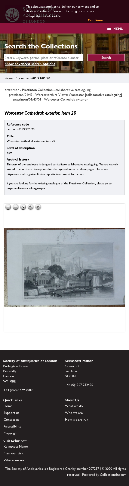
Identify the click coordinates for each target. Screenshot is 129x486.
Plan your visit (14, 453)
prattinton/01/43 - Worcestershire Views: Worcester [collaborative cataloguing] (65, 95)
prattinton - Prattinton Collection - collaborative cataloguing (47, 90)
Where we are (14, 460)
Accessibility (12, 426)
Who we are (74, 413)
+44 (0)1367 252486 (79, 385)
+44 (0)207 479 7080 (18, 390)
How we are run (76, 419)
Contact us (11, 419)
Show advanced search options (30, 64)
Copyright (11, 433)
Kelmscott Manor (16, 446)
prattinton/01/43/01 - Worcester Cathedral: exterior (50, 99)
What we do (74, 406)
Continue (95, 20)
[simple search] (43, 57)
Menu (118, 29)
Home (9, 78)
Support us (11, 413)
